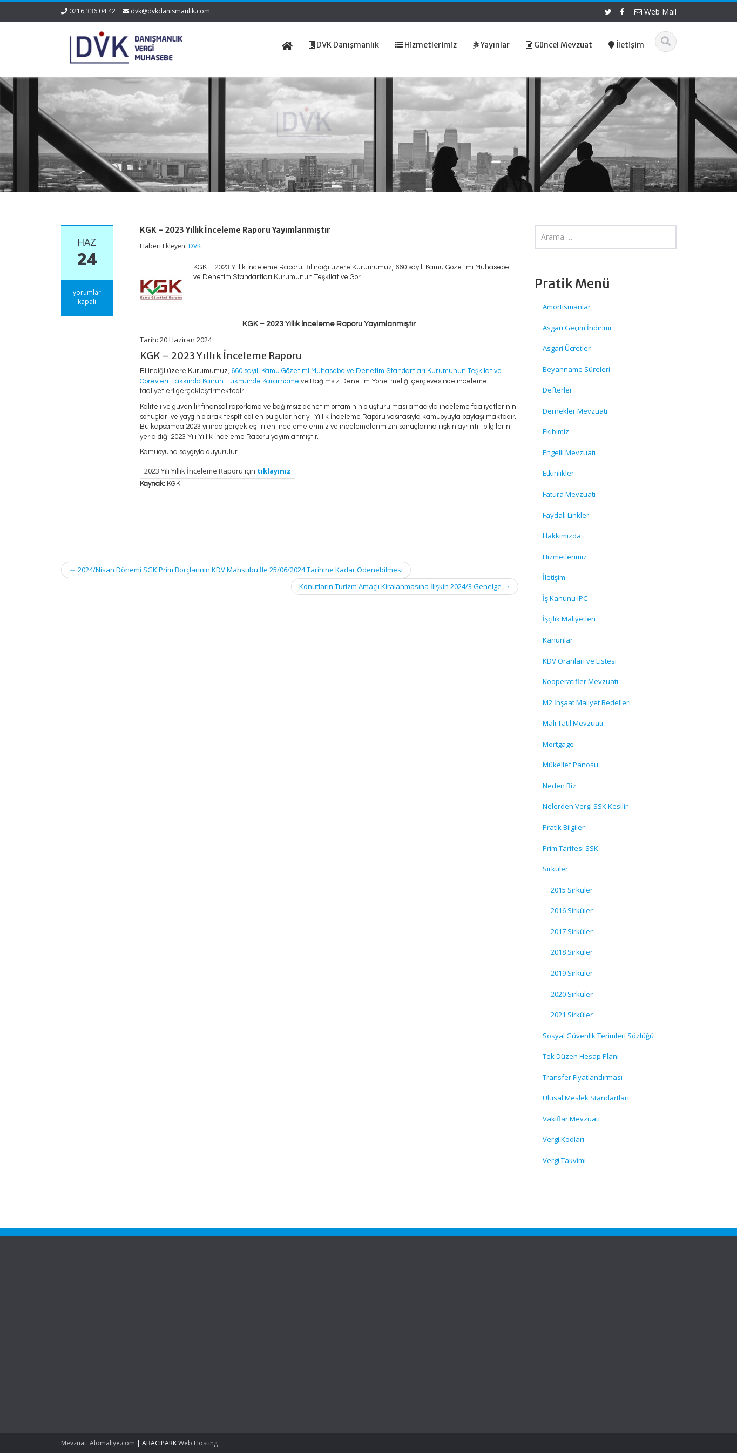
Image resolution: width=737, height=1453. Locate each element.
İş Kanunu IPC (565, 598)
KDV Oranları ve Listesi (580, 661)
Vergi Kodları (563, 1139)
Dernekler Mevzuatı (575, 411)
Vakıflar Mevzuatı (571, 1119)
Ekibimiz (556, 431)
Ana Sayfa (406, 1296)
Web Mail (655, 11)
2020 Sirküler (572, 994)
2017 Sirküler (572, 931)
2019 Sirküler (572, 973)
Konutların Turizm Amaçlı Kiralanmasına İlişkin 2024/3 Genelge (404, 586)
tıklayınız (274, 471)
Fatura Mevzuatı (569, 494)
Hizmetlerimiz (565, 557)
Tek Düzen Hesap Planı (581, 1056)
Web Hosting (198, 1443)
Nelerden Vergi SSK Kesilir (585, 806)
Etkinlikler (558, 473)
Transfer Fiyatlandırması (583, 1077)
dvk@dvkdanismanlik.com (170, 11)
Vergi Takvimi (564, 1160)
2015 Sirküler (572, 890)
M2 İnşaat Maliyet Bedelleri (587, 702)
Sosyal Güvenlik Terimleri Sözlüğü (598, 1035)
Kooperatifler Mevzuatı (580, 681)
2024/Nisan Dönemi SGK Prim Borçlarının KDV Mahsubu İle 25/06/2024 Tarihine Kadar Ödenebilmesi (236, 570)
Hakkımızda (562, 535)
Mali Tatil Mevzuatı (573, 723)
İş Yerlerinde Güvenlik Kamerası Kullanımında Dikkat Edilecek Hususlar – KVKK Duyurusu (111, 1311)
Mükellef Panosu (570, 764)
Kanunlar (558, 640)
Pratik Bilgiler (564, 827)
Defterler (557, 390)
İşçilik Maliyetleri (569, 619)
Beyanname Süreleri (576, 369)
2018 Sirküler (572, 952)
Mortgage (558, 744)
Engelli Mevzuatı (569, 452)
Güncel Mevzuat (415, 1326)
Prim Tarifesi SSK (570, 848)
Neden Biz (559, 785)
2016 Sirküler (572, 910)
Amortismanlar (567, 307)
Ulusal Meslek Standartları (586, 1098)
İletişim (554, 577)
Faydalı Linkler (566, 515)
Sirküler (555, 869)
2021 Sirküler (572, 1014)
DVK (194, 246)
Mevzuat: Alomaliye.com (98, 1443)
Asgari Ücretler (567, 348)
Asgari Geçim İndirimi (577, 328)
